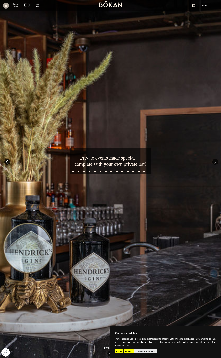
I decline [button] (128, 351)
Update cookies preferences (5, 352)
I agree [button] (119, 351)
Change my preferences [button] (145, 351)
